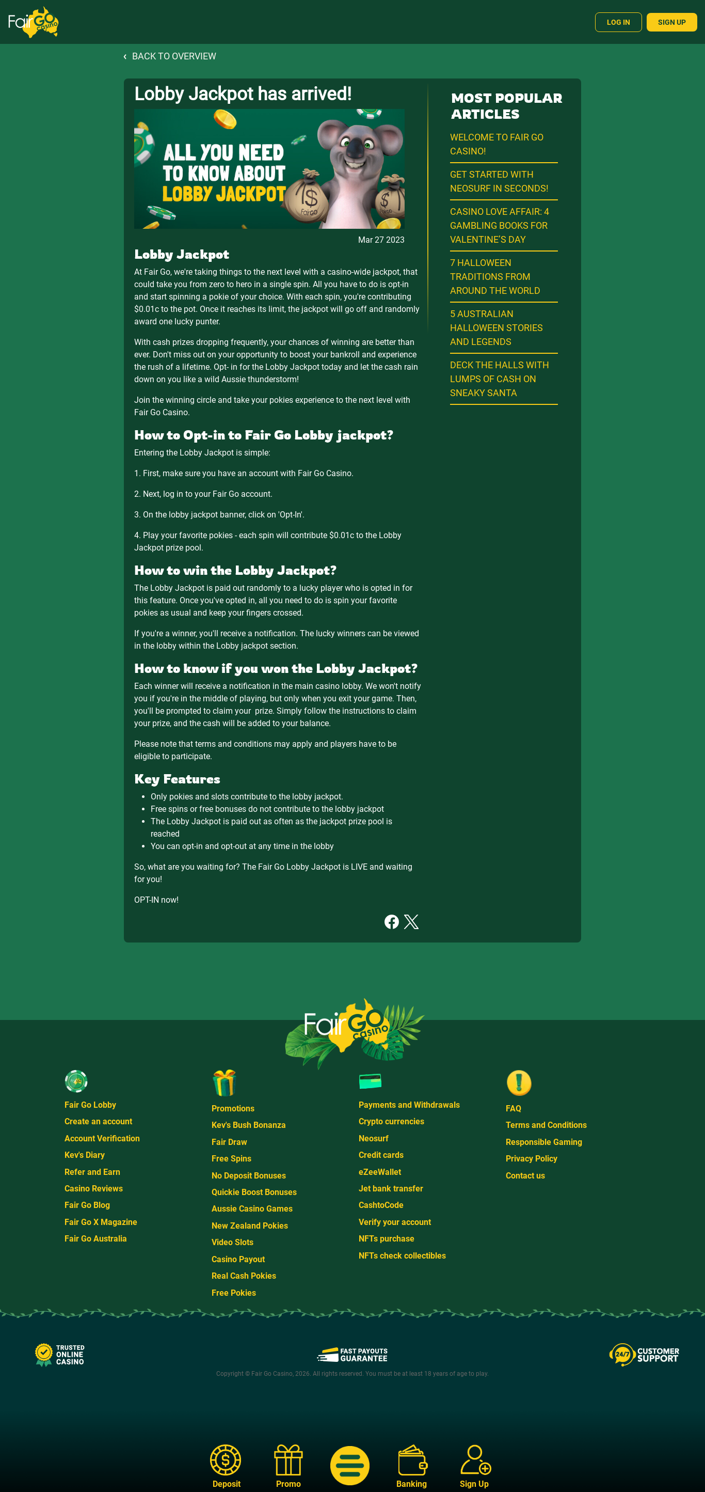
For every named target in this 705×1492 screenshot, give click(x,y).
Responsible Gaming (544, 1142)
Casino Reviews (94, 1188)
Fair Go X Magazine (101, 1222)
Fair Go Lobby (90, 1105)
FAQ (513, 1108)
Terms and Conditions (546, 1125)
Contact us (525, 1176)
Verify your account (395, 1222)
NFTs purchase (386, 1239)
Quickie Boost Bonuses (254, 1192)
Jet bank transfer (391, 1188)
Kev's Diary (85, 1155)
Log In (618, 22)
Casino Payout (238, 1259)
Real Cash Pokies (244, 1276)
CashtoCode (381, 1205)
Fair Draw (229, 1142)
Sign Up (672, 22)
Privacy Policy (531, 1159)
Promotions (233, 1108)
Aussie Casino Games (252, 1209)
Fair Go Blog (87, 1205)
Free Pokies (234, 1293)
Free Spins (231, 1159)
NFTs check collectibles (402, 1256)
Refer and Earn (92, 1172)
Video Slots (232, 1242)
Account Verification (102, 1138)
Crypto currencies (391, 1121)
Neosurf (374, 1138)
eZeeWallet (380, 1172)
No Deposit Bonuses (249, 1176)
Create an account (98, 1121)
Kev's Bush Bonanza (249, 1125)
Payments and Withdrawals (409, 1105)
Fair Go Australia (96, 1239)
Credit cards (381, 1155)
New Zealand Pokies (250, 1226)
